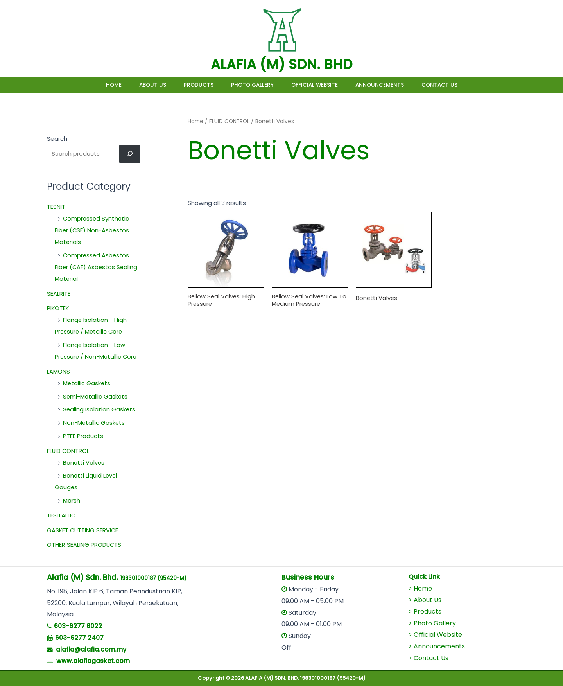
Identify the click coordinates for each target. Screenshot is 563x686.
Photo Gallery (252, 85)
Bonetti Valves (84, 463)
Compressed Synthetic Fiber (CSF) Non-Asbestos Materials (93, 231)
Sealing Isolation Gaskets (99, 410)
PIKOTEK (58, 309)
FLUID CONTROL (68, 451)
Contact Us (457, 85)
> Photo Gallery (432, 623)
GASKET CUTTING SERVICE (83, 530)
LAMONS (58, 372)
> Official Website (435, 635)
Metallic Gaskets (87, 383)
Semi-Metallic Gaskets (96, 397)
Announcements (391, 85)
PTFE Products (83, 436)
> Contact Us (428, 658)
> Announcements (437, 646)
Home (96, 85)
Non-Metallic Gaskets (94, 423)
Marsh (71, 501)
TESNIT (56, 207)
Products (193, 85)
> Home (420, 588)
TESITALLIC (61, 516)
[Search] (129, 154)
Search (57, 139)
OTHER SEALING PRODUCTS (84, 545)
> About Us (425, 600)
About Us (140, 85)
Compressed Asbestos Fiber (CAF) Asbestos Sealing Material (97, 267)
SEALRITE (58, 294)
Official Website (320, 85)
